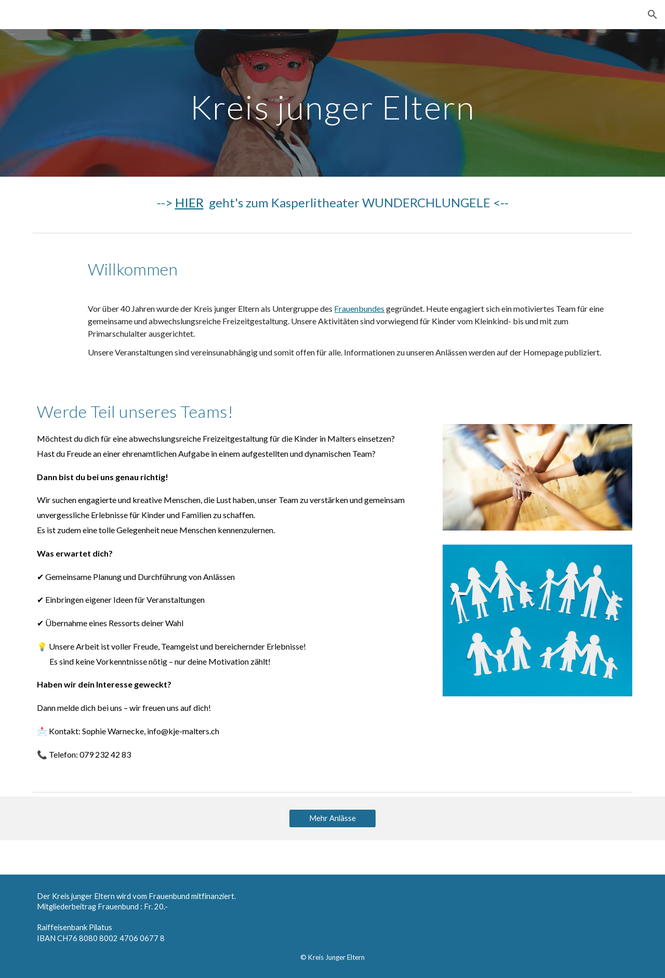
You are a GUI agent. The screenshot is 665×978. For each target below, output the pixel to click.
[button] (652, 14)
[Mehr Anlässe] (332, 818)
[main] (332, 102)
